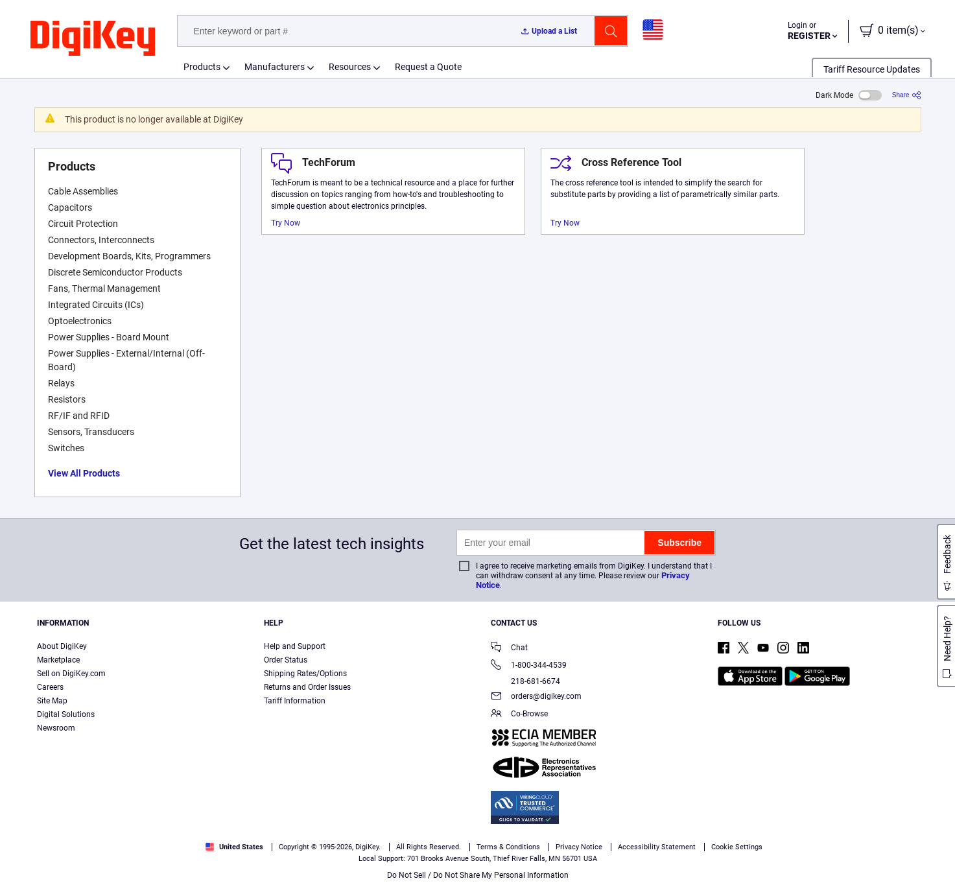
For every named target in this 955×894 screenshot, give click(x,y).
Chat (509, 648)
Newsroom (56, 728)
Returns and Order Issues (307, 687)
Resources (350, 67)
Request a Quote (428, 67)
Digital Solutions (66, 714)
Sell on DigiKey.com (71, 673)
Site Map (52, 700)
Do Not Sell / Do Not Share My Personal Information (478, 875)
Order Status (285, 660)
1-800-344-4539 (529, 666)
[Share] (906, 95)
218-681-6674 (525, 681)
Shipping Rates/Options (305, 673)
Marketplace (58, 660)
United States (234, 847)
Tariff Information (294, 700)
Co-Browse (519, 715)
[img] (92, 39)
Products (201, 67)
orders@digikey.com (536, 697)
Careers (50, 687)
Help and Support (294, 646)
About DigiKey (62, 646)
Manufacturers (274, 67)
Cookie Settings (736, 847)
